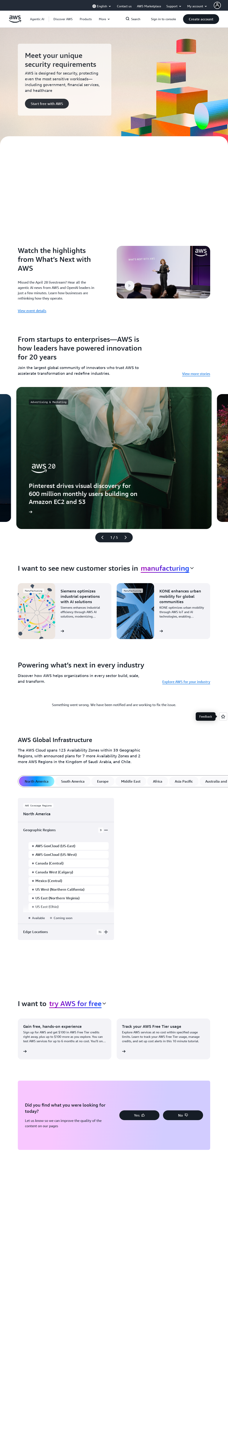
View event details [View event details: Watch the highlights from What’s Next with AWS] (32, 310)
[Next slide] (127, 537)
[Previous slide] (100, 537)
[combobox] (167, 568)
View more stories (196, 373)
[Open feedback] (223, 716)
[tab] (36, 781)
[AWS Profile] (217, 5)
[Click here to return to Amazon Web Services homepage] (15, 21)
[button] (63, 19)
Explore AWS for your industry (186, 681)
